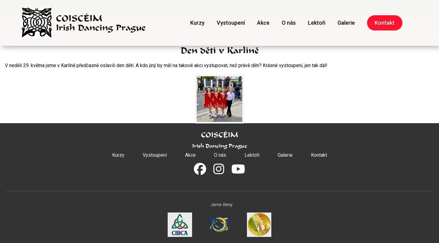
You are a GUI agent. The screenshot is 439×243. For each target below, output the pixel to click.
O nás (289, 23)
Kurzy (197, 23)
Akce (263, 23)
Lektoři (316, 23)
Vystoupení (231, 23)
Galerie (346, 23)
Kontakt (384, 23)
